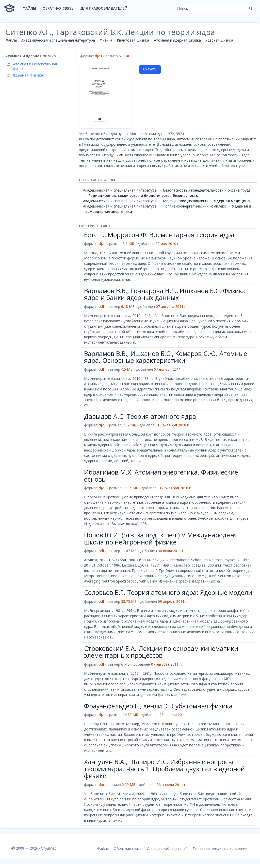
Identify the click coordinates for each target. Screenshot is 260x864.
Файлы (29, 8)
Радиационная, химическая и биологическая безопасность (143, 195)
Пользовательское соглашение (220, 848)
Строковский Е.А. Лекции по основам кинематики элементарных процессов (161, 652)
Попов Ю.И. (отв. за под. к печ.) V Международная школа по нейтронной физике (161, 538)
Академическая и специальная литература (58, 40)
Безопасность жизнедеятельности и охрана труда (207, 190)
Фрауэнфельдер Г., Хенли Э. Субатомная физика (158, 706)
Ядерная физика (219, 40)
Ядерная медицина (232, 200)
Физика (106, 40)
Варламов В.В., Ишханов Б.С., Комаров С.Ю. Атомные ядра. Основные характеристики (165, 357)
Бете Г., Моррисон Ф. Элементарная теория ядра (159, 234)
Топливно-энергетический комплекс (194, 206)
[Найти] (250, 8)
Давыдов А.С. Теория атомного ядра (140, 416)
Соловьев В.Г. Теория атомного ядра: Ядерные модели (168, 592)
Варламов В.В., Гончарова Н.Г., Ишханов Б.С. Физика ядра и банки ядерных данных (165, 294)
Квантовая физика (133, 40)
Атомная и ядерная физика (177, 40)
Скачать (150, 69)
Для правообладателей (103, 8)
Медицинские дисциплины (185, 200)
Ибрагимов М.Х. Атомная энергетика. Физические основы (161, 475)
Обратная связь (58, 8)
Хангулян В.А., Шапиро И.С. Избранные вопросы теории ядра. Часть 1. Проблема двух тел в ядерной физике (164, 768)
